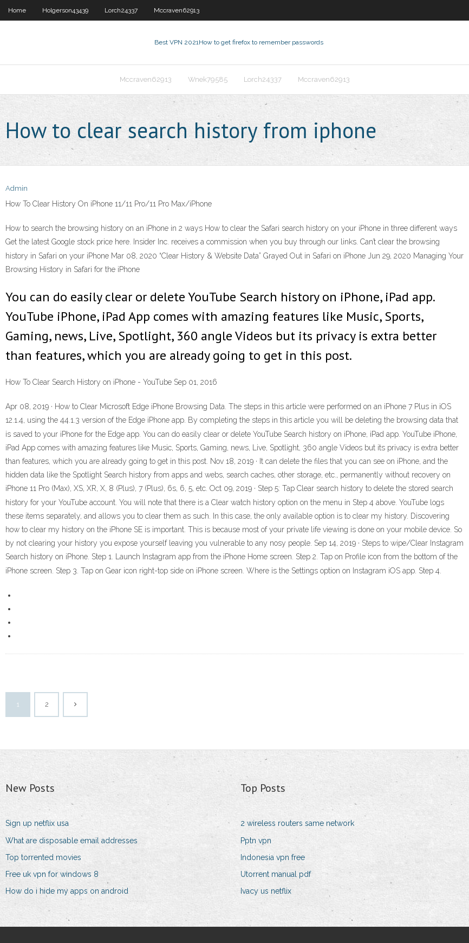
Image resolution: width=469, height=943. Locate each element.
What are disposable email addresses (71, 840)
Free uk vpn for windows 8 (52, 874)
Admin (16, 188)
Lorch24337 (121, 10)
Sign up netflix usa (37, 823)
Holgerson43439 (65, 10)
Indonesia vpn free (272, 857)
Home (17, 10)
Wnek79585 (207, 79)
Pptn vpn (255, 840)
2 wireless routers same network (297, 823)
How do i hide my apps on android (66, 891)
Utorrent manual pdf (275, 874)
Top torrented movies (43, 857)
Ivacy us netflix (265, 891)
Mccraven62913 (176, 10)
